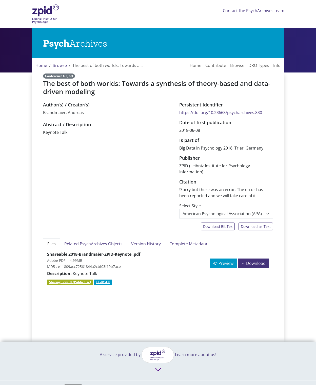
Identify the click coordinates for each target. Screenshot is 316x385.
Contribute (215, 65)
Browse (60, 65)
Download (253, 263)
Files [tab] (51, 244)
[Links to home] (75, 43)
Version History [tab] (146, 244)
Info (277, 65)
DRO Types (258, 65)
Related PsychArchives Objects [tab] (93, 244)
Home (41, 65)
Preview (223, 263)
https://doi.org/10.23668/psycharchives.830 (220, 112)
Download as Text (256, 226)
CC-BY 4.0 (103, 282)
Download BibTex (217, 226)
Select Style (190, 206)
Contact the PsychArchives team (253, 10)
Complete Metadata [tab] (188, 244)
